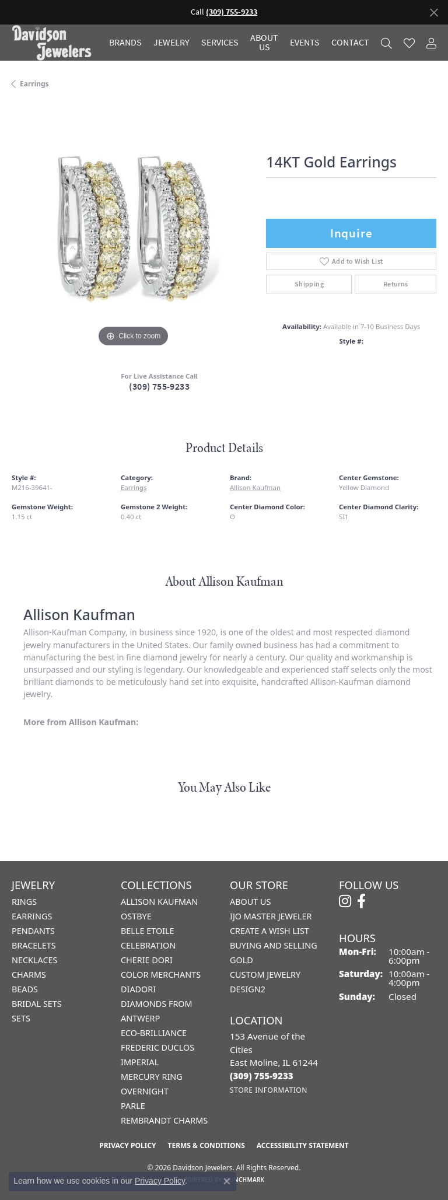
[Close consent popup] (226, 1181)
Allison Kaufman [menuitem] (159, 901)
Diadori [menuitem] (138, 989)
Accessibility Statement (303, 1145)
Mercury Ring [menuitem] (152, 1076)
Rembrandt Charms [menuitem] (164, 1120)
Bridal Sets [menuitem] (37, 1003)
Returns (395, 284)
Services (220, 42)
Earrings (34, 84)
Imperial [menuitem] (140, 1062)
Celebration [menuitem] (148, 945)
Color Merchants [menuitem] (161, 974)
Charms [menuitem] (29, 974)
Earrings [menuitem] (32, 916)
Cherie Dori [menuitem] (147, 959)
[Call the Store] (261, 1076)
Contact (350, 42)
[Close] (433, 12)
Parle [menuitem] (133, 1105)
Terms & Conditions (205, 1145)
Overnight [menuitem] (145, 1091)
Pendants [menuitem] (33, 930)
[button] (386, 42)
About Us (264, 42)
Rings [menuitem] (24, 901)
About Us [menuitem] (250, 901)
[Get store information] (268, 1090)
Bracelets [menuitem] (34, 945)
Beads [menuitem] (25, 989)
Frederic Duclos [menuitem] (157, 1047)
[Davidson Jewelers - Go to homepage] (54, 43)
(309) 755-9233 (159, 386)
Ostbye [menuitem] (136, 916)
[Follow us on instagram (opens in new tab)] (345, 901)
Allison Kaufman (255, 487)
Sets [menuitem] (21, 1018)
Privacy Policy (127, 1145)
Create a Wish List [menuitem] (269, 930)
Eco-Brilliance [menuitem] (154, 1032)
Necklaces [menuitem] (34, 959)
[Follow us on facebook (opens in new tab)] (361, 901)
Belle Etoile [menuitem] (147, 930)
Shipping (309, 284)
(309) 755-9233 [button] (231, 12)
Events (305, 42)
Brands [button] (125, 42)
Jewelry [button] (171, 42)
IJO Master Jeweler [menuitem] (271, 916)
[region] (133, 228)
